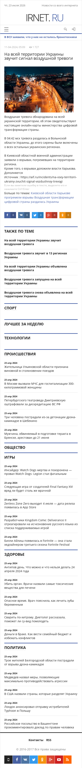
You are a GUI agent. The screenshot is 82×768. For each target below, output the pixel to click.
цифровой (11, 202)
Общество (14, 447)
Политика (15, 647)
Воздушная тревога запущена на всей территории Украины (33, 281)
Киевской (37, 193)
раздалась (38, 202)
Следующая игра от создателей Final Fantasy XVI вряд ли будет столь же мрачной (38, 488)
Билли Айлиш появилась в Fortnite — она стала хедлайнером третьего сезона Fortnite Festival (38, 542)
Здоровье (14, 554)
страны (25, 202)
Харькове (63, 193)
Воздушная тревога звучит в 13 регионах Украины (35, 255)
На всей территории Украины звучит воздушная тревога (32, 242)
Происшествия (20, 353)
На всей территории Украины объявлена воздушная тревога (35, 268)
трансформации (62, 197)
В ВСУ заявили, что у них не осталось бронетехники (40, 37)
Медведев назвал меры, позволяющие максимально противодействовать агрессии (35, 679)
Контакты (36, 740)
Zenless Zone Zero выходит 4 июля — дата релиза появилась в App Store (39, 505)
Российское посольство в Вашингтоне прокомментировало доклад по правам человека (39, 725)
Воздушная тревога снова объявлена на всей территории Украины (38, 294)
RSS (48, 740)
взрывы (27, 197)
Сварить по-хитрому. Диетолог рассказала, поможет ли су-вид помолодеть (34, 619)
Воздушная (42, 197)
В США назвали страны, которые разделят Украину (40, 694)
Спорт (10, 307)
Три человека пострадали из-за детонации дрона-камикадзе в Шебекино (40, 419)
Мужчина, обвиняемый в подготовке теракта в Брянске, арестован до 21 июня (37, 436)
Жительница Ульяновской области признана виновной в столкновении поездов (36, 369)
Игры (9, 457)
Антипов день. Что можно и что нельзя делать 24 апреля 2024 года (39, 569)
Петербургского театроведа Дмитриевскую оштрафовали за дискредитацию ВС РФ (35, 402)
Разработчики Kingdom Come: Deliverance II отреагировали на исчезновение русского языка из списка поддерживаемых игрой (41, 524)
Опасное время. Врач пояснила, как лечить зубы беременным (39, 602)
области (50, 193)
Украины (52, 202)
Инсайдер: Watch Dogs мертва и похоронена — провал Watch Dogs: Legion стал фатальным (38, 472)
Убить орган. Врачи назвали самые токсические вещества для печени (38, 586)
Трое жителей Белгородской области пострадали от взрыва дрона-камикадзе (39, 662)
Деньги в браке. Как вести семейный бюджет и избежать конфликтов (37, 636)
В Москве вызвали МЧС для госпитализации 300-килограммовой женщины (39, 385)
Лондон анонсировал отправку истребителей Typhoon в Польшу (36, 709)
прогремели (13, 197)
